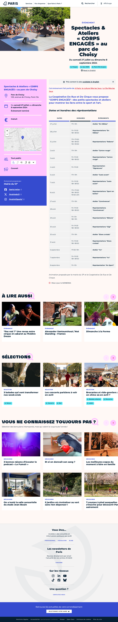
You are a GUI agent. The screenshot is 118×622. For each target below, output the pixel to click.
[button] (22, 138)
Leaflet (23, 150)
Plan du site (97, 619)
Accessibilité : (44, 619)
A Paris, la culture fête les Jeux (88, 88)
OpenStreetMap (33, 150)
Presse (62, 619)
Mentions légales (22, 619)
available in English (91, 82)
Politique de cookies (84, 619)
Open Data (70, 619)
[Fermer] (113, 82)
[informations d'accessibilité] (23, 162)
